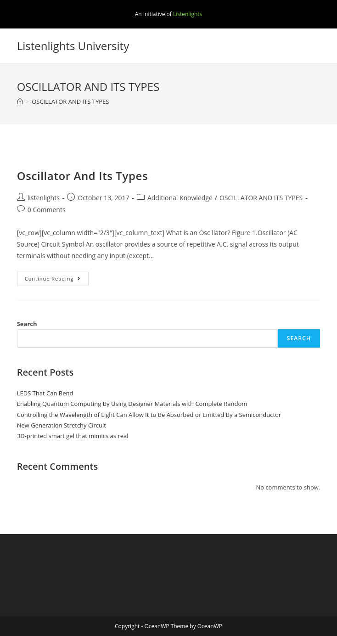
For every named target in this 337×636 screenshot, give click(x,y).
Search (27, 324)
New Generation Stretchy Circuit (61, 425)
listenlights (44, 197)
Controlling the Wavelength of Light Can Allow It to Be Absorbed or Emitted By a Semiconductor (149, 415)
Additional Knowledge (180, 197)
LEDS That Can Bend (45, 393)
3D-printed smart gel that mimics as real (73, 436)
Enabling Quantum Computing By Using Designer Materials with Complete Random (132, 404)
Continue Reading (57, 280)
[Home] (20, 101)
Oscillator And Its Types (82, 175)
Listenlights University (73, 45)
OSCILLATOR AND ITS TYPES (261, 197)
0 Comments (47, 209)
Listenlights (187, 14)
